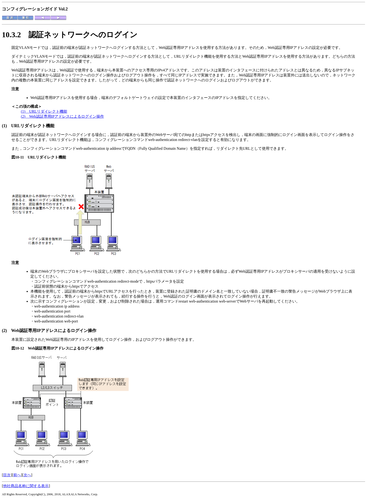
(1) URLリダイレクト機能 (44, 111)
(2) (6, 330)
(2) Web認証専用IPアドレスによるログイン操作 (62, 116)
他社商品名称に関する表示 (26, 486)
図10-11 (19, 157)
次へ (27, 475)
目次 (7, 475)
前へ (17, 475)
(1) (6, 125)
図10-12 (19, 348)
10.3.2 (15, 34)
